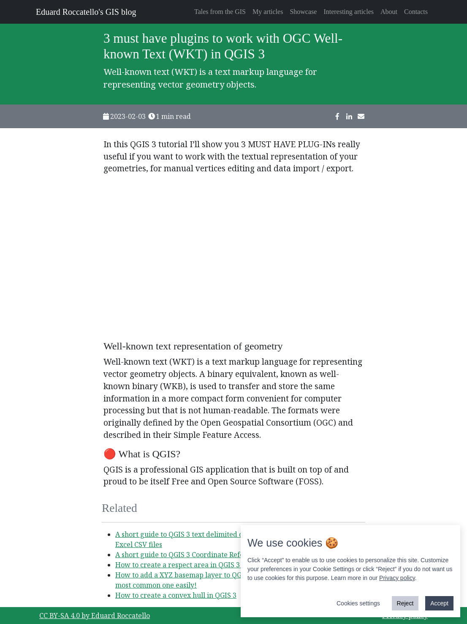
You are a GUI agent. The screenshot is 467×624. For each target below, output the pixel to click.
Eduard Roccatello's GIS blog (86, 11)
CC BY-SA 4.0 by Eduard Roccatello (94, 615)
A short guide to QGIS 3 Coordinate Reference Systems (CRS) (212, 554)
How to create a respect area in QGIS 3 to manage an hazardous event (228, 564)
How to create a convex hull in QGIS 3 (175, 595)
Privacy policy (397, 578)
